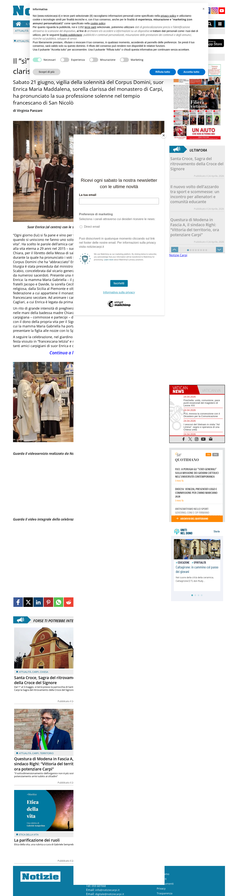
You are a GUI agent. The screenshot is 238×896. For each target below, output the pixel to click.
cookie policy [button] (98, 23)
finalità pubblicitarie (71, 34)
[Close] (163, 135)
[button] (203, 9)
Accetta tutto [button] (191, 71)
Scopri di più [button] (46, 71)
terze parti (90, 27)
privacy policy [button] (168, 15)
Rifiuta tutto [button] (162, 71)
